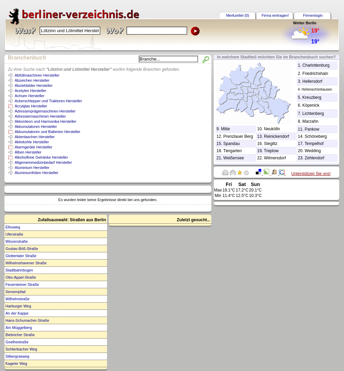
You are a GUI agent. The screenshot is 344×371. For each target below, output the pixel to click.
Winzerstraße (16, 241)
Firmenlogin (312, 15)
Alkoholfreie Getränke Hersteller (41, 157)
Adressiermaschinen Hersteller (40, 116)
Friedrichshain (315, 73)
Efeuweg (12, 227)
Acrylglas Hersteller (31, 106)
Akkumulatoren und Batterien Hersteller (47, 132)
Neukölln (272, 129)
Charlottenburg (315, 65)
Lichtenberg (313, 113)
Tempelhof (314, 143)
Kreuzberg (311, 97)
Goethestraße (16, 342)
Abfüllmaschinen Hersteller (37, 75)
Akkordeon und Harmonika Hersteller (45, 121)
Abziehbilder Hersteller (34, 85)
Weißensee (233, 158)
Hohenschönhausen (317, 89)
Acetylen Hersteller (30, 91)
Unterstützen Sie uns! (311, 173)
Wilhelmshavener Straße (26, 263)
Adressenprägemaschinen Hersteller (45, 111)
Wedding (313, 150)
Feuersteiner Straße (22, 284)
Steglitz (270, 143)
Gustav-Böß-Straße (21, 249)
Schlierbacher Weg (21, 349)
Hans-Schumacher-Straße (27, 320)
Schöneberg (316, 136)
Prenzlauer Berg (238, 136)
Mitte (225, 129)
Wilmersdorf (275, 158)
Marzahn (310, 121)
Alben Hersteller (28, 152)
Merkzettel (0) (237, 15)
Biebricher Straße (20, 335)
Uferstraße (14, 234)
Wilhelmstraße (17, 299)
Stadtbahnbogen (19, 270)
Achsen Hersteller (29, 96)
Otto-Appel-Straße (20, 277)
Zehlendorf (314, 158)
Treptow (271, 150)
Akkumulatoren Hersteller (36, 126)
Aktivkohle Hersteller (32, 142)
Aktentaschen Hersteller (35, 137)
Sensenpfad (15, 292)
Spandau (231, 143)
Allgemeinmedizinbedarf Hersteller (43, 162)
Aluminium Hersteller (32, 167)
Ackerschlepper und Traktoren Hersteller (48, 101)
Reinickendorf (276, 136)
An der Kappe (16, 313)
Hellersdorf (312, 81)
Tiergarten (232, 150)
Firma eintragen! (275, 15)
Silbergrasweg (17, 356)
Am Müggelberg (18, 328)
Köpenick (310, 105)
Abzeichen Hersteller (32, 80)
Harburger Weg (18, 306)
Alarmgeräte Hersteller (33, 147)
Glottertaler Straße (20, 256)
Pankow (312, 129)
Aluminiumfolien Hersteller (36, 173)
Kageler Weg (16, 363)
